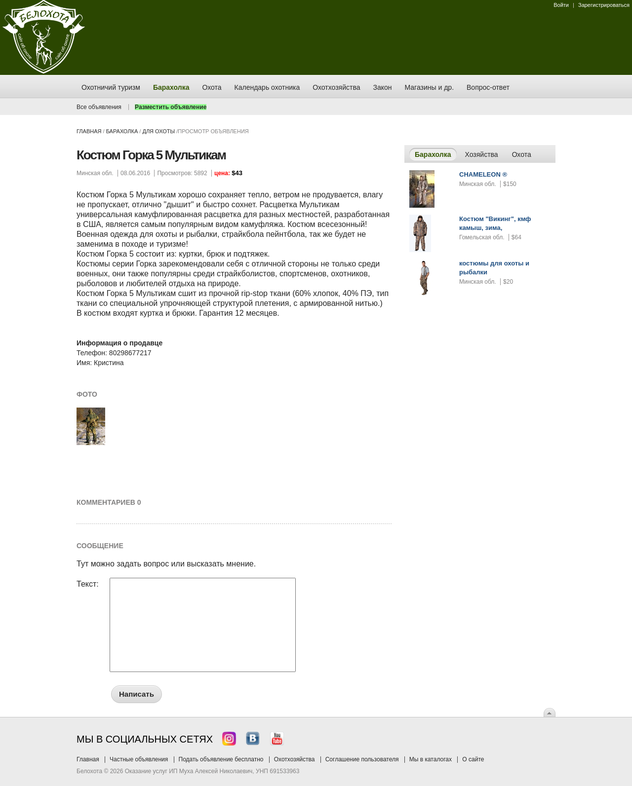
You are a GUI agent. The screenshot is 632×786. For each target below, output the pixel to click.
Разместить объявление (170, 107)
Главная (89, 131)
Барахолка (122, 131)
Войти (561, 5)
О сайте (473, 759)
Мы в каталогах (430, 759)
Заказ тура (7, 150)
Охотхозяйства (294, 759)
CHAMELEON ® (483, 174)
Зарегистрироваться (604, 5)
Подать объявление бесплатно (221, 759)
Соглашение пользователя (362, 759)
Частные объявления (139, 759)
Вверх (549, 712)
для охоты (158, 131)
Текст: (88, 584)
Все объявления (99, 107)
